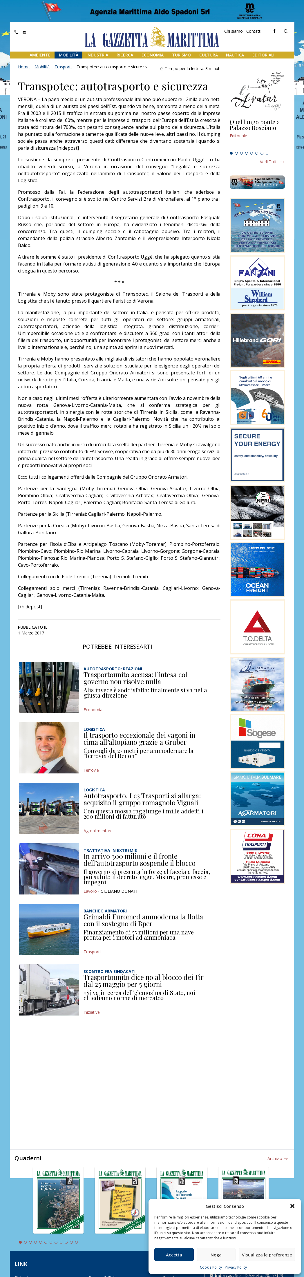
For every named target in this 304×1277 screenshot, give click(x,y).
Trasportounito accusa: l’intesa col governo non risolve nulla (135, 678)
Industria (97, 55)
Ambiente (40, 55)
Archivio (274, 1158)
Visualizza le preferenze (267, 1255)
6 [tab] (256, 153)
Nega (216, 1255)
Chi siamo (233, 31)
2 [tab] (236, 153)
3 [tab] (241, 153)
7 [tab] (261, 153)
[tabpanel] (257, 134)
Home (24, 66)
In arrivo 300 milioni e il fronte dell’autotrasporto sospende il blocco (140, 859)
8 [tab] (267, 153)
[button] (292, 1206)
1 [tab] (231, 153)
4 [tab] (246, 153)
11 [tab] (71, 1242)
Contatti (253, 31)
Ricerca (125, 55)
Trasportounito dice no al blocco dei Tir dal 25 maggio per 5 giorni (144, 980)
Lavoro (90, 891)
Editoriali (263, 55)
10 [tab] (66, 1242)
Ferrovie (91, 770)
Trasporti (63, 66)
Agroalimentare (98, 830)
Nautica (235, 55)
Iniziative (92, 1012)
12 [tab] (76, 1242)
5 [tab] (251, 153)
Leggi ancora (257, 134)
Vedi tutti (269, 161)
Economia (153, 55)
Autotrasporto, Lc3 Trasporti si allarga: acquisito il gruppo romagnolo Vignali (142, 799)
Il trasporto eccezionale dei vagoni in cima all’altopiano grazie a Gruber (139, 738)
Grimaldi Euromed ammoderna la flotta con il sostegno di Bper (143, 920)
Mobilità (68, 55)
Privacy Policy (236, 1267)
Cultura (208, 55)
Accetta (174, 1255)
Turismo (181, 55)
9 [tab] (61, 1242)
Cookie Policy (211, 1267)
